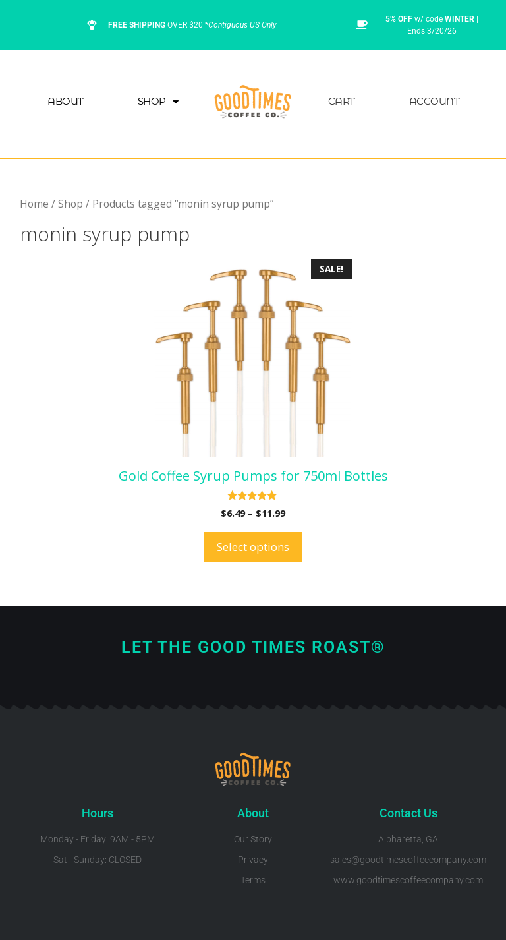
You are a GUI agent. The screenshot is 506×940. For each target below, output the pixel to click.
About (65, 101)
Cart (341, 101)
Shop (158, 101)
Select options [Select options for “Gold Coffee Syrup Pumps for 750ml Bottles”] (253, 546)
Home (34, 203)
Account (434, 101)
